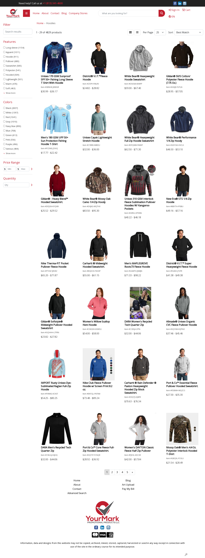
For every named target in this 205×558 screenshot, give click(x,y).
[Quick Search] (128, 13)
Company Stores (78, 13)
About (45, 13)
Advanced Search (76, 493)
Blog (64, 13)
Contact (55, 13)
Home (36, 13)
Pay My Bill (128, 489)
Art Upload (128, 484)
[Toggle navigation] (26, 13)
